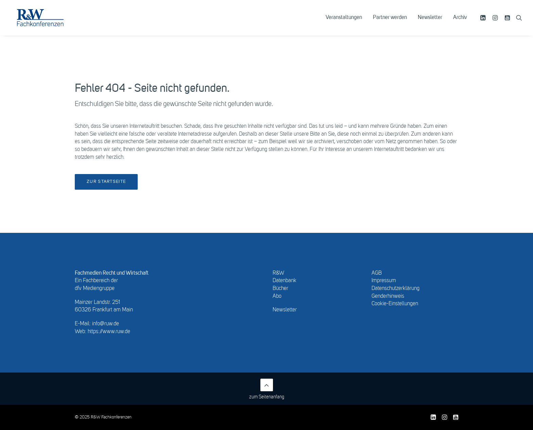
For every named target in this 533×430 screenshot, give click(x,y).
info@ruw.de (105, 324)
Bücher (280, 288)
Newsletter (430, 22)
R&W (278, 273)
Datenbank (284, 280)
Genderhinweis (388, 296)
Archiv (460, 22)
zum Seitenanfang (266, 389)
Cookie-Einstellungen (395, 304)
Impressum (384, 280)
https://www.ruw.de (109, 331)
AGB (377, 273)
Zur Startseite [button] (106, 181)
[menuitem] (344, 23)
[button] (483, 23)
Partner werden (390, 22)
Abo (277, 296)
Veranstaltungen (344, 22)
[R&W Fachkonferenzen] (49, 22)
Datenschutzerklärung (395, 288)
